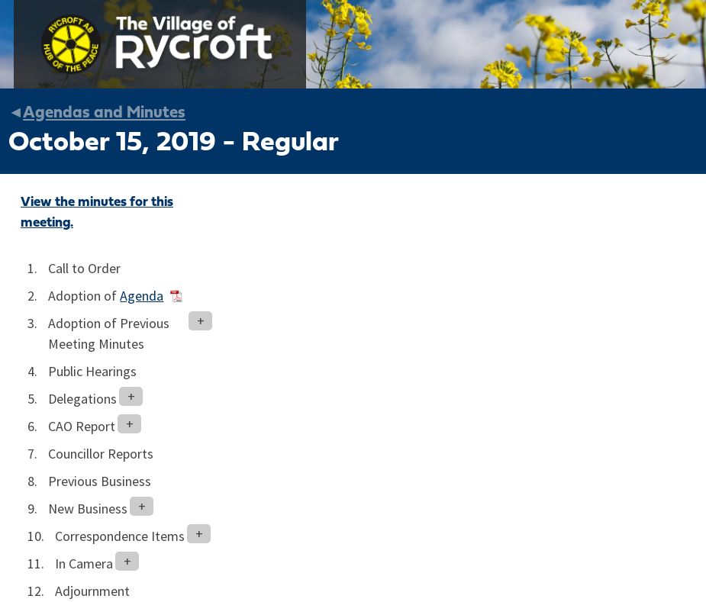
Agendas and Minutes (104, 113)
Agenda (141, 296)
